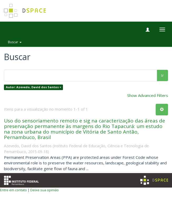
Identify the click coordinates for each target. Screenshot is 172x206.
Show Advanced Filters (147, 95)
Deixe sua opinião (44, 190)
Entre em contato (13, 190)
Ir (162, 75)
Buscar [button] (15, 42)
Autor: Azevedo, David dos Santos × (33, 87)
